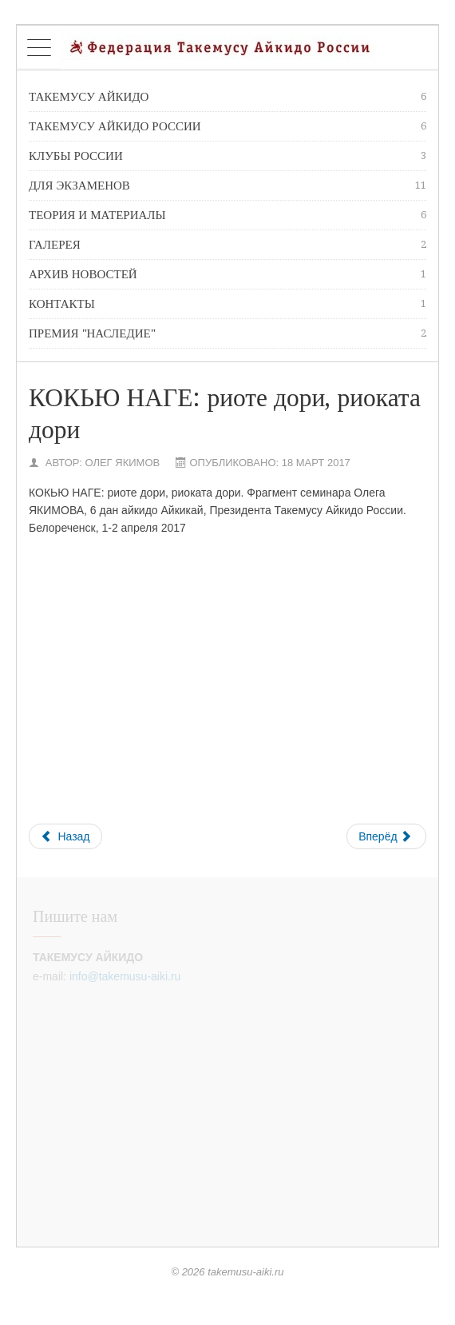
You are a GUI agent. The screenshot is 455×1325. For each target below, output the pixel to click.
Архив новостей (227, 274)
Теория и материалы (227, 215)
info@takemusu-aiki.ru (125, 976)
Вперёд (384, 836)
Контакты (227, 304)
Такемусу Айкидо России (227, 126)
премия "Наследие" (227, 333)
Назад (65, 836)
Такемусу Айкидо (227, 97)
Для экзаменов (227, 186)
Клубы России (227, 156)
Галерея (227, 245)
